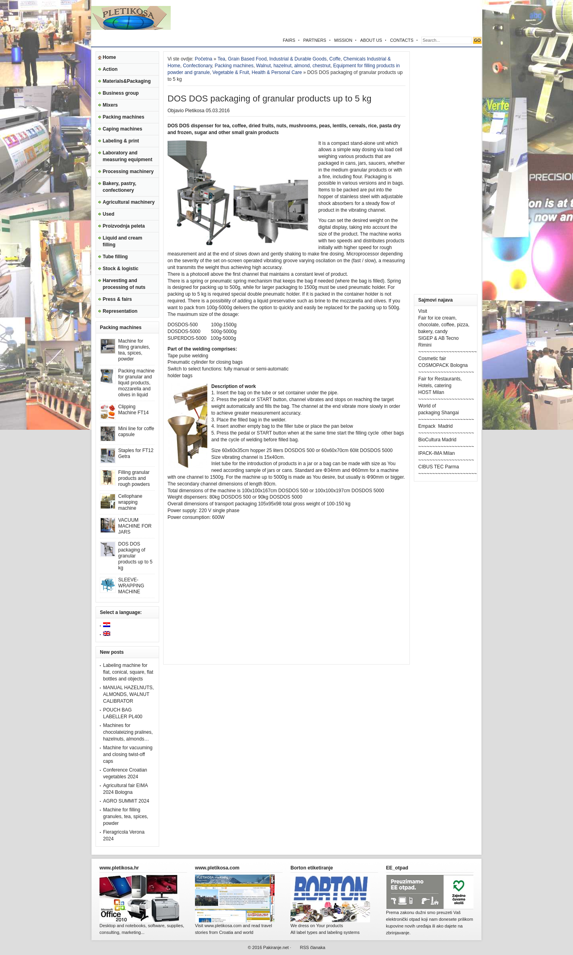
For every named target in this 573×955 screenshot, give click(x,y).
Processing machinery (128, 171)
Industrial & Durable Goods (298, 59)
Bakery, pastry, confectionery (119, 187)
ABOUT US (371, 40)
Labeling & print (121, 141)
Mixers (110, 105)
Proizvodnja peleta (124, 226)
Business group (121, 93)
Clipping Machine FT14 (133, 409)
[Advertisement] (389, 18)
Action (110, 69)
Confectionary (197, 65)
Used (108, 214)
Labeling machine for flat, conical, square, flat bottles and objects (128, 672)
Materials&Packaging (127, 81)
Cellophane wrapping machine (130, 502)
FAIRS (289, 40)
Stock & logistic (120, 268)
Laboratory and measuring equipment (127, 156)
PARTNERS (314, 40)
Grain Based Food (247, 59)
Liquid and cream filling (122, 241)
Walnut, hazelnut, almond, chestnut (293, 65)
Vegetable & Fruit (230, 72)
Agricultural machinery (129, 202)
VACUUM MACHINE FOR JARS (135, 526)
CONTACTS (401, 40)
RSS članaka (312, 947)
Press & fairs (117, 299)
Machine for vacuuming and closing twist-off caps (127, 754)
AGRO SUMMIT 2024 (126, 801)
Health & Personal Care (276, 72)
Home (109, 57)
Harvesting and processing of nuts (124, 284)
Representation (120, 311)
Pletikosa (195, 110)
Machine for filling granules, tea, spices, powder (134, 350)
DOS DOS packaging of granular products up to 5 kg (135, 556)
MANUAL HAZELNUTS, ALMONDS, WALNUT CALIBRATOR (128, 694)
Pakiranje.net (275, 947)
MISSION (343, 40)
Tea (221, 59)
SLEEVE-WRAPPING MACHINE (131, 585)
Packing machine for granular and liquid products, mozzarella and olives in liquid (136, 383)
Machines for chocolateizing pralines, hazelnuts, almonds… (128, 732)
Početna (203, 59)
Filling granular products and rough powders (134, 478)
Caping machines (122, 129)
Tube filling (115, 256)
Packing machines (123, 117)
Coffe (335, 59)
